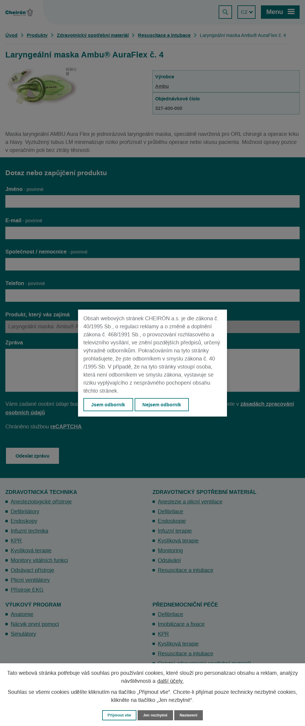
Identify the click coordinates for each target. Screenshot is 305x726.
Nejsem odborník (161, 404)
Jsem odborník (108, 404)
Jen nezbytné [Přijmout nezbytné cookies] (155, 715)
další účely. (170, 681)
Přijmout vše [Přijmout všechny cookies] (119, 715)
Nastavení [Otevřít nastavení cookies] (188, 715)
